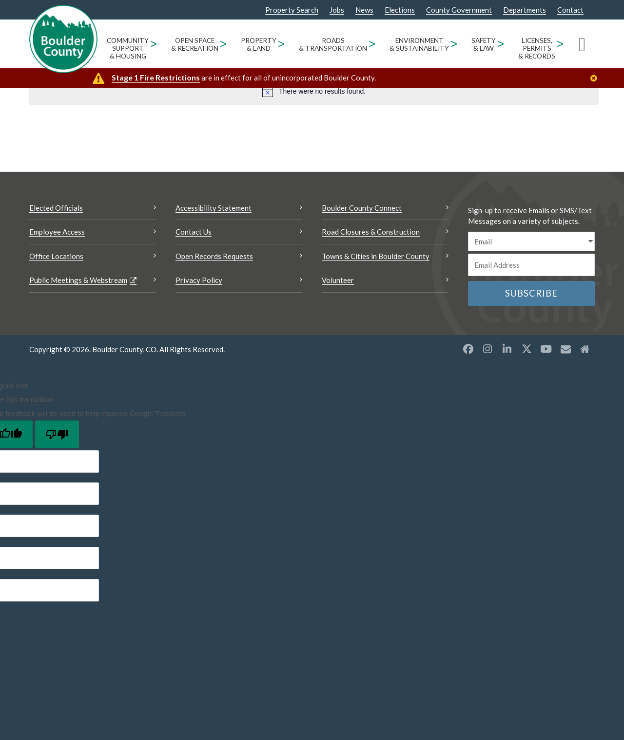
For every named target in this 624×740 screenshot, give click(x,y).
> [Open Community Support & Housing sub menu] (153, 43)
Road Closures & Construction (371, 231)
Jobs (337, 10)
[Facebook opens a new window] (468, 349)
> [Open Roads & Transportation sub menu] (372, 43)
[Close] (596, 78)
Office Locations (56, 256)
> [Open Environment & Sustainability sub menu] (454, 43)
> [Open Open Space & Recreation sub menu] (223, 43)
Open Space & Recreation (194, 44)
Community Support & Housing (128, 48)
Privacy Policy (199, 280)
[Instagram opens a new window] (487, 349)
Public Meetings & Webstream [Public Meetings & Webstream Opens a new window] (78, 280)
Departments (524, 10)
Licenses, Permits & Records (536, 48)
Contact (570, 10)
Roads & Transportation (333, 44)
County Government (459, 10)
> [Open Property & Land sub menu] (281, 43)
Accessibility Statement (214, 207)
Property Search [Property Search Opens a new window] (291, 10)
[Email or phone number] (531, 265)
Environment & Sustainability (419, 44)
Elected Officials (56, 207)
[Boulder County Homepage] (63, 39)
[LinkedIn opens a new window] (507, 349)
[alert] (314, 91)
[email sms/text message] (531, 242)
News (364, 10)
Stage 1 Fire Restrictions (156, 77)
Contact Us (194, 231)
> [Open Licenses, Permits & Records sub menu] (560, 43)
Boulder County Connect (362, 207)
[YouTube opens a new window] (546, 349)
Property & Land (258, 44)
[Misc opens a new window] (565, 349)
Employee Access (57, 231)
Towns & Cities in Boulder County (375, 256)
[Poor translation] (57, 434)
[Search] (587, 44)
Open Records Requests (214, 256)
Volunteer (338, 280)
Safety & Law (483, 44)
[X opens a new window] (526, 349)
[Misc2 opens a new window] (585, 349)
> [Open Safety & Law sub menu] (501, 43)
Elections (400, 10)
